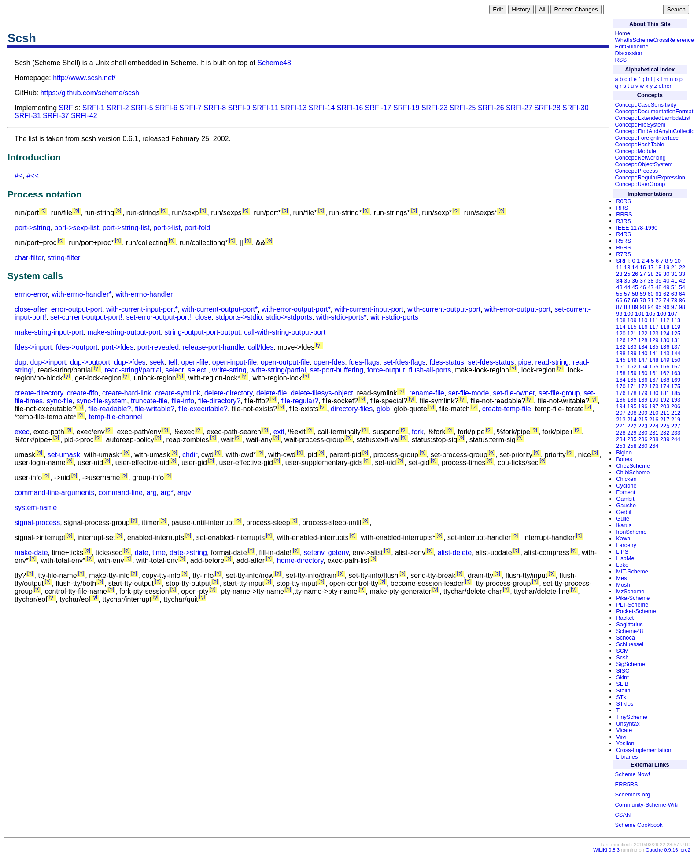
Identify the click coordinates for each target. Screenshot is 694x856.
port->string (32, 227)
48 (658, 287)
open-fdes (329, 362)
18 (658, 267)
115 (631, 327)
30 (666, 274)
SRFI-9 (239, 108)
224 (653, 426)
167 (653, 379)
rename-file (426, 393)
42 (682, 280)
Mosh (623, 584)
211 (664, 412)
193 (675, 399)
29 (658, 274)
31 (674, 274)
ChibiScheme (633, 472)
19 (666, 267)
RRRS (624, 214)
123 (653, 333)
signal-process (37, 522)
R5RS (623, 241)
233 (675, 432)
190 (653, 399)
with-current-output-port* (220, 309)
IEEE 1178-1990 (636, 227)
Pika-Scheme (633, 598)
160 (642, 373)
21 (674, 267)
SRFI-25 (463, 108)
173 (653, 386)
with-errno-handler (144, 294)
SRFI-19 (406, 108)
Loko (622, 565)
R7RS (623, 254)
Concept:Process (636, 170)
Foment (625, 492)
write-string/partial (278, 370)
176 (620, 393)
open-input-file (234, 362)
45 (635, 287)
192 (664, 399)
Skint (622, 677)
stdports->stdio (238, 317)
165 (631, 379)
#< (18, 175)
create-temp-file (506, 409)
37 (643, 280)
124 (664, 333)
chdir (189, 454)
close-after (31, 309)
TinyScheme (631, 717)
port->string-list (126, 227)
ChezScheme (633, 465)
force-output (386, 370)
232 (664, 432)
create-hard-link (126, 393)
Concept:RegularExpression (650, 177)
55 (619, 293)
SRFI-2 (118, 108)
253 (620, 446)
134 (642, 346)
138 (620, 353)
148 (653, 360)
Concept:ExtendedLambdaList (652, 118)
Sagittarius (629, 624)
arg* (167, 492)
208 (631, 412)
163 (675, 373)
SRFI (67, 108)
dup (20, 362)
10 (678, 260)
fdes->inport (33, 347)
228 (620, 432)
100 (628, 313)
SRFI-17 (378, 108)
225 (664, 426)
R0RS (623, 201)
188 (631, 399)
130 (664, 340)
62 (666, 293)
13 (627, 267)
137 (675, 346)
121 (631, 333)
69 (635, 300)
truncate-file (149, 401)
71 (650, 300)
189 (642, 399)
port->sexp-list (76, 227)
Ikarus (623, 525)
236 (642, 439)
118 (664, 327)
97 (674, 307)
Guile (622, 518)
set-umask (64, 454)
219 (675, 419)
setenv (314, 552)
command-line (120, 492)
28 (650, 274)
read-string (552, 362)
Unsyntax (627, 723)
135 (653, 346)
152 (631, 366)
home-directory (300, 560)
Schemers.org (632, 794)
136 (664, 346)
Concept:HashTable (639, 144)
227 (675, 426)
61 (658, 293)
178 (631, 393)
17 (650, 267)
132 (620, 346)
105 (650, 313)
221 (620, 426)
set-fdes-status (491, 362)
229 (631, 432)
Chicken (626, 479)
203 (664, 406)
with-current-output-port (443, 309)
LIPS (622, 551)
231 (653, 432)
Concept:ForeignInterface (647, 137)
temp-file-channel (116, 417)
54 (682, 287)
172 (642, 386)
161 (653, 373)
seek (156, 362)
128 (642, 340)
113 (675, 320)
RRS (622, 208)
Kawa (623, 538)
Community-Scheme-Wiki (647, 804)
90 (643, 307)
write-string (229, 370)
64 (682, 293)
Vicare (624, 730)
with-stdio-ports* (341, 317)
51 (674, 287)
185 (675, 393)
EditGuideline (632, 46)
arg (152, 492)
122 (642, 333)
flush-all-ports (430, 370)
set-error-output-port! (158, 317)
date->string (188, 552)
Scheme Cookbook (639, 825)
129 (653, 340)
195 (631, 406)
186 (620, 399)
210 (653, 412)
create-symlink (177, 393)
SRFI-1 (93, 108)
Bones (624, 459)
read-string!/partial (133, 370)
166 (642, 379)
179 (642, 393)
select (175, 370)
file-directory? (219, 401)
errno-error (31, 294)
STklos (624, 703)
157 (675, 366)
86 (682, 300)
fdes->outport (77, 347)
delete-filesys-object (322, 393)
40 (666, 280)
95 (658, 307)
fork (418, 431)
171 (631, 386)
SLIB (622, 684)
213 (620, 419)
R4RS (623, 234)
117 (653, 327)
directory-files (352, 409)
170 (620, 386)
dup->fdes (130, 362)
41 (674, 280)
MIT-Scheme (632, 571)
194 (620, 406)
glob (383, 409)
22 (682, 267)
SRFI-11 (265, 108)
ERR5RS (626, 784)
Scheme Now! (632, 774)
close (203, 317)
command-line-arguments (54, 492)
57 (627, 293)
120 (620, 333)
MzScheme (630, 591)
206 (675, 406)
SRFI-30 (575, 108)
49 (666, 287)
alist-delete (455, 552)
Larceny (626, 545)
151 (620, 366)
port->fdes (117, 347)
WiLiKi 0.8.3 (606, 849)
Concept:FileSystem (640, 124)
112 (664, 320)
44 (627, 287)
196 (642, 406)
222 (631, 426)
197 (653, 406)
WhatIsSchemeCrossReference (654, 40)
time (159, 552)
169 (675, 379)
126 (620, 340)
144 (675, 353)
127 (631, 340)
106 (661, 313)
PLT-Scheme (632, 604)
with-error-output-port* (296, 309)
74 (666, 300)
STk (621, 697)
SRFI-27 (519, 108)
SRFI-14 (322, 108)
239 (664, 439)
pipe (524, 362)
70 (643, 300)
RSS (621, 59)
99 (619, 313)
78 (674, 300)
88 (627, 307)
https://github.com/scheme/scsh (90, 93)
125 (675, 333)
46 (643, 287)
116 (642, 327)
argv (184, 492)
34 (619, 280)
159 (631, 373)
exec (22, 431)
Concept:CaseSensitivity (645, 104)
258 (631, 446)
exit (278, 431)
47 (650, 287)
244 (675, 439)
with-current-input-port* (142, 309)
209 (642, 412)
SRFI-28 (547, 108)
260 (642, 446)
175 (675, 386)
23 (619, 274)
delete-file (271, 393)
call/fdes (261, 347)
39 (658, 280)
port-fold (197, 227)
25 (627, 274)
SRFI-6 (166, 108)
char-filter (29, 257)
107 (672, 313)
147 (642, 360)
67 (627, 300)
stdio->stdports (289, 317)
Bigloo (624, 452)
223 (642, 426)
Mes (621, 578)
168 (664, 379)
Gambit (625, 498)
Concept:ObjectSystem (644, 164)
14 (635, 267)
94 (650, 307)
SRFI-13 (294, 108)
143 (664, 353)
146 (631, 360)
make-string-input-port (49, 332)
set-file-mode (468, 393)
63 (674, 293)
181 (664, 393)
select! (198, 370)
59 (643, 293)
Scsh (622, 657)
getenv (338, 552)
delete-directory (228, 393)
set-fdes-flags (404, 362)
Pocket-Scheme (636, 611)
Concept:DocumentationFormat (654, 111)
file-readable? (109, 409)
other (665, 85)
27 (643, 274)
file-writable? (154, 409)
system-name (36, 507)
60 (650, 293)
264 (653, 446)
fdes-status (446, 362)
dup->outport (90, 362)
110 (642, 320)
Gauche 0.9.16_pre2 (668, 849)
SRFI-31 (28, 115)
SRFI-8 (214, 108)
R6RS (623, 247)
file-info (183, 401)
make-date (31, 552)
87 (619, 307)
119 (675, 327)
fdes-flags (364, 362)
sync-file (60, 401)
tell (172, 362)
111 (653, 320)
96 (666, 307)
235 (631, 439)
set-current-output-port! (86, 317)
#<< (32, 175)
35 (627, 280)
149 (664, 360)
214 (631, 419)
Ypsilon (625, 743)
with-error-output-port (517, 309)
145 (620, 360)
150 (675, 360)
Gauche (626, 505)
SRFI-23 (434, 108)
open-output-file (285, 362)
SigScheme (630, 664)
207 (620, 412)
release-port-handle (213, 347)
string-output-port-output (202, 332)
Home (622, 33)
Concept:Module (635, 151)
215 (642, 419)
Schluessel (629, 644)
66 (619, 300)
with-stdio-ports (394, 317)
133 (631, 346)
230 (642, 432)
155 (653, 366)
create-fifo (82, 393)
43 (619, 287)
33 (682, 274)
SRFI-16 (350, 108)
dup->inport (48, 362)
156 (664, 366)
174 (664, 386)
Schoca (625, 637)
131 (675, 340)
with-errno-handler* (81, 294)
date (141, 552)
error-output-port (77, 309)
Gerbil (623, 512)
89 (635, 307)
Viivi (621, 736)
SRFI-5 (142, 108)
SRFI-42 (84, 115)
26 (635, 274)
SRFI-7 (190, 108)
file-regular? (299, 401)
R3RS (623, 221)
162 (664, 373)
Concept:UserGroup (640, 184)
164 (620, 379)
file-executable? (203, 409)
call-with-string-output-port (284, 332)
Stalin (623, 690)
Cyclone (626, 485)
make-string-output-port (123, 332)
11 (619, 267)
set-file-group (559, 393)
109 (631, 320)
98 (682, 307)
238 (653, 439)
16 (643, 267)
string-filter (64, 257)
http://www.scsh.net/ (84, 78)
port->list (167, 227)
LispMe (625, 558)
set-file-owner (514, 393)
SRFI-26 (491, 108)
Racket (625, 617)
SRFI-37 (56, 115)
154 (642, 366)
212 (675, 412)
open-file (194, 362)
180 (653, 393)
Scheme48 (274, 63)
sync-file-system (101, 401)
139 (631, 353)
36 (635, 280)
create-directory (39, 393)
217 (664, 419)
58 (635, 293)
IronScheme (631, 531)
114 (620, 327)
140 (642, 353)
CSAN (623, 814)
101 (639, 313)
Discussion (628, 53)
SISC (622, 670)
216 (653, 419)
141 (653, 353)
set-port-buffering (337, 370)
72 (658, 300)
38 (650, 280)
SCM (622, 651)
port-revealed (158, 347)
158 (620, 373)
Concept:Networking (640, 157)
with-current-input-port (369, 309)
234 (620, 439)
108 (620, 320)
